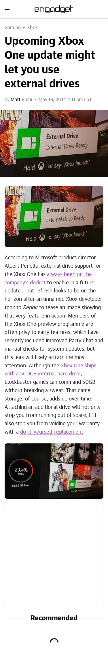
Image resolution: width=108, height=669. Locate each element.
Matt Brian (21, 99)
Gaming (13, 27)
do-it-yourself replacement (51, 432)
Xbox (32, 27)
